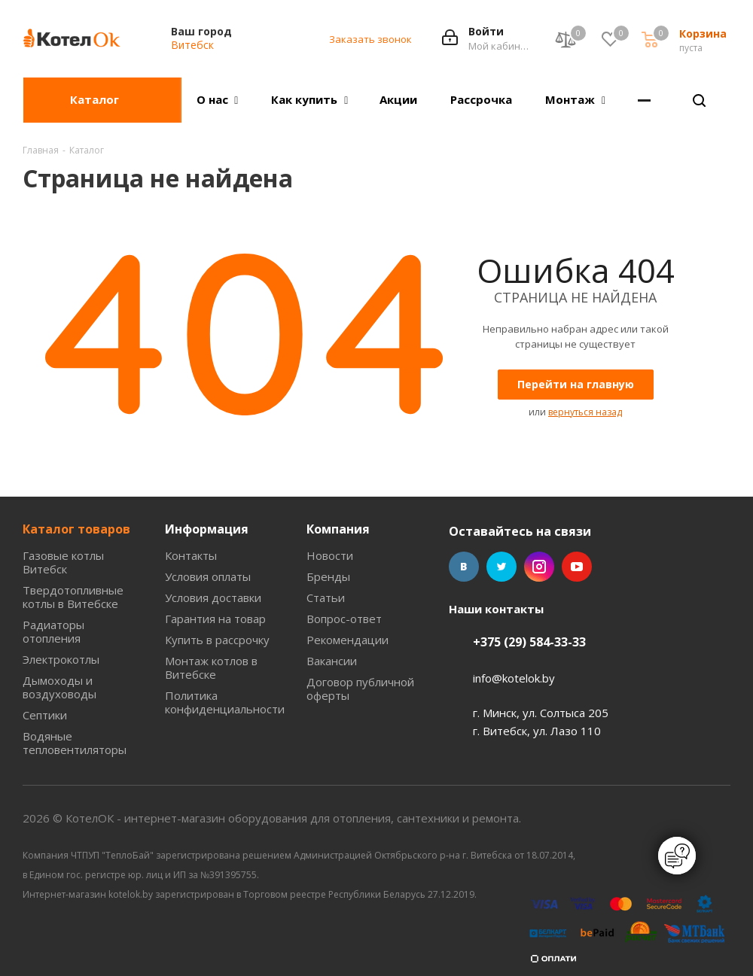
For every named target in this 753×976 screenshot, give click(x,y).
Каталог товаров (76, 529)
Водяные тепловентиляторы (75, 742)
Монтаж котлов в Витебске (211, 667)
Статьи (325, 597)
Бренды (328, 576)
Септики (45, 714)
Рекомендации (347, 639)
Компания (338, 529)
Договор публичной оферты (360, 688)
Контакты (191, 555)
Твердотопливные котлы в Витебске (73, 596)
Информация (206, 529)
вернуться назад (585, 412)
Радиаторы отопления (53, 631)
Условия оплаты (208, 576)
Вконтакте (464, 567)
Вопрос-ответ (344, 618)
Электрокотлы (61, 659)
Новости (329, 555)
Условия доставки (213, 597)
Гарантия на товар (215, 618)
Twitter (501, 567)
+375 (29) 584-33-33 (529, 642)
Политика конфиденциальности (225, 702)
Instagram (539, 567)
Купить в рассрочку (217, 639)
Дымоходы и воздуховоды (59, 687)
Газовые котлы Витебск (63, 562)
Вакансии (331, 660)
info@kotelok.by (514, 678)
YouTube (577, 567)
